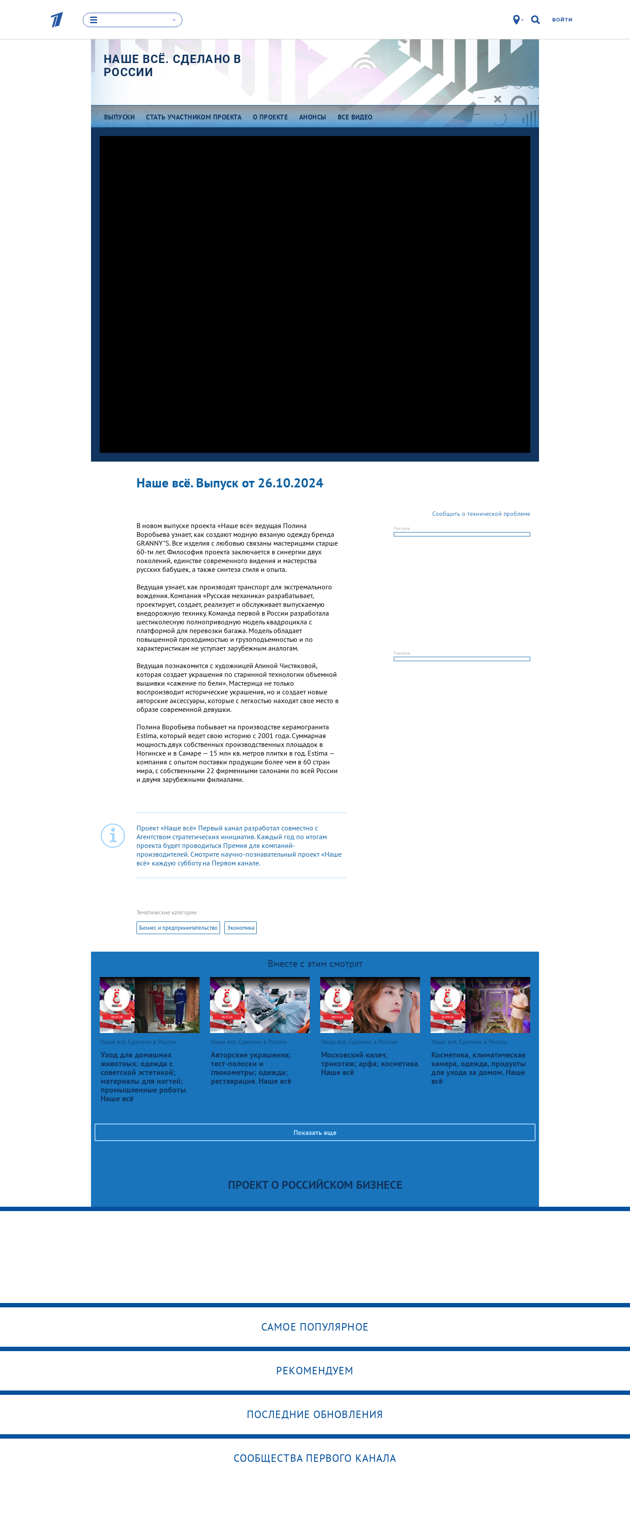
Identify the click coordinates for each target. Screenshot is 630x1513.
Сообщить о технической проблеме (481, 514)
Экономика (240, 928)
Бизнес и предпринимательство (178, 928)
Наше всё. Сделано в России (173, 66)
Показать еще (315, 1132)
